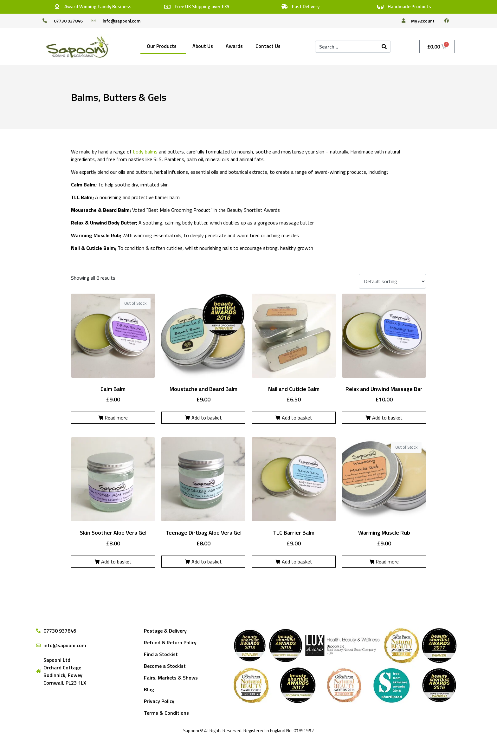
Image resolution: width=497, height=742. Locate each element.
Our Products (162, 46)
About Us (202, 46)
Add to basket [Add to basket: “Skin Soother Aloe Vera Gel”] (116, 561)
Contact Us (268, 46)
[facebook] (449, 20)
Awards (234, 46)
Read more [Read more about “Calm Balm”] (116, 417)
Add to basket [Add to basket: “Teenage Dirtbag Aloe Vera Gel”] (206, 561)
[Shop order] (392, 281)
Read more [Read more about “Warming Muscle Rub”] (387, 561)
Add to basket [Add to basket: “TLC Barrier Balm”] (297, 561)
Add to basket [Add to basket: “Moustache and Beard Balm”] (206, 417)
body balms (145, 151)
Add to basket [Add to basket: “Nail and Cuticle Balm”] (297, 417)
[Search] (384, 46)
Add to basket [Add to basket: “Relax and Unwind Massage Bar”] (387, 417)
